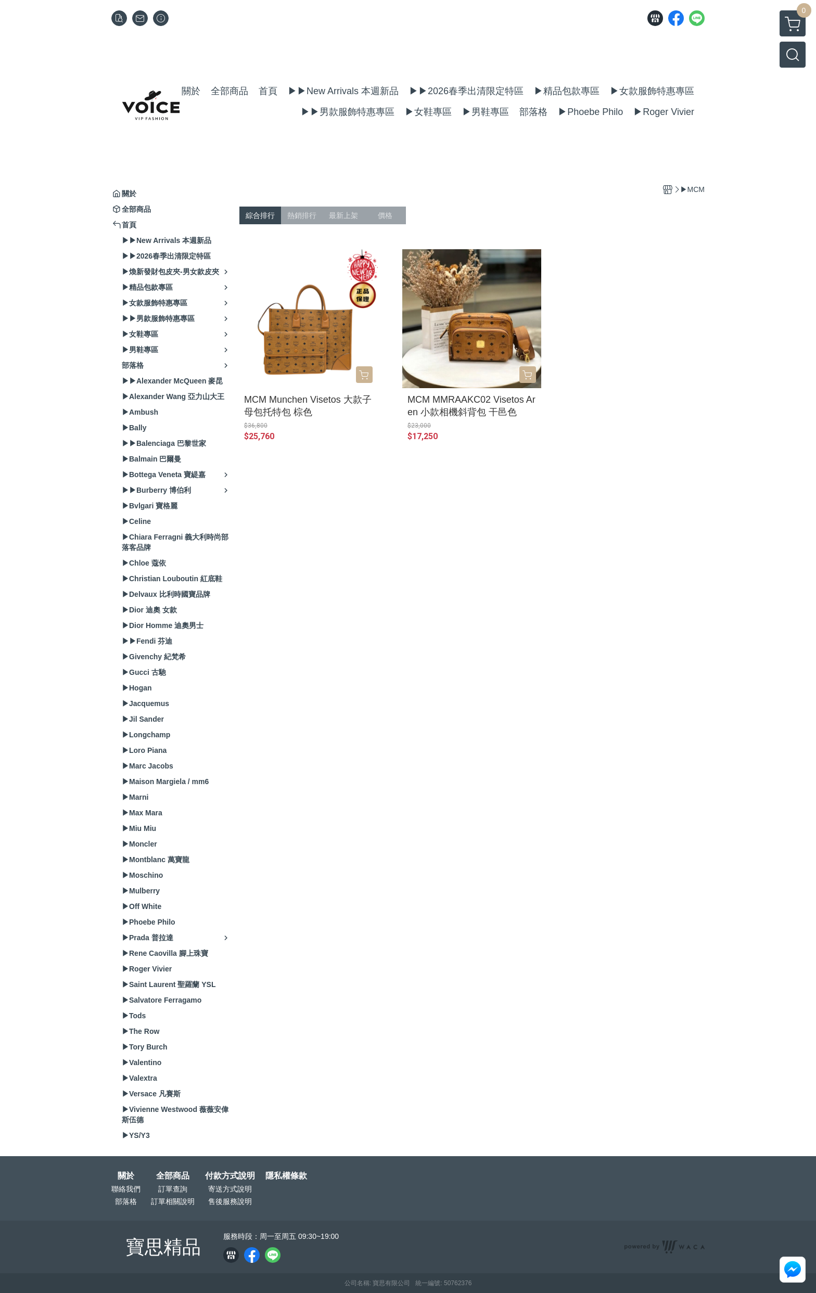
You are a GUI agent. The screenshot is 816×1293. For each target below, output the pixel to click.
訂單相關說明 (173, 1201)
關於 (126, 1176)
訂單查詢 (172, 1189)
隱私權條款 (286, 1176)
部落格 (126, 1201)
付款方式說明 (230, 1176)
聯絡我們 (126, 1189)
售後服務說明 (230, 1201)
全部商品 (172, 1176)
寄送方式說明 (230, 1189)
